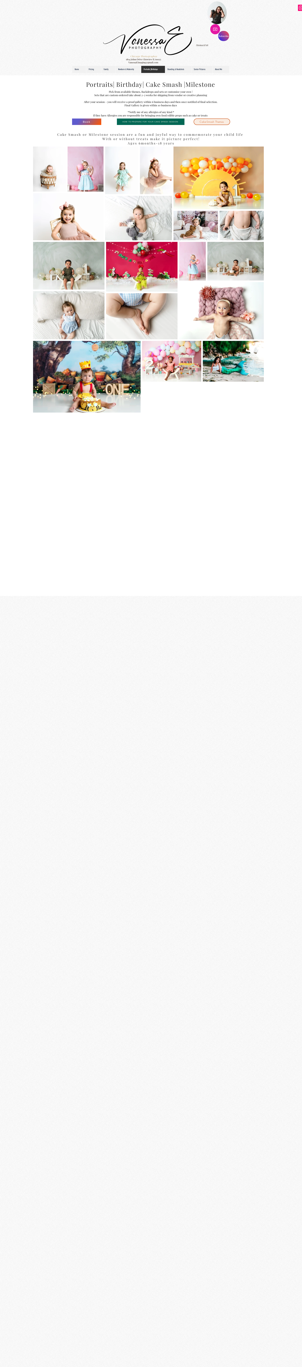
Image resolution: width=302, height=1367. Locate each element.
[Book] (86, 122)
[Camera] (215, 29)
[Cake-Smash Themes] (212, 122)
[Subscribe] (223, 36)
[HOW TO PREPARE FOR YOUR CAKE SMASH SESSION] (150, 122)
